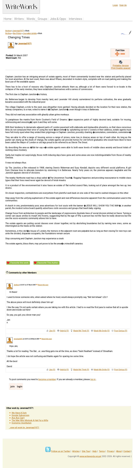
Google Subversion (20, 415)
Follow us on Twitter (60, 451)
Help (94, 451)
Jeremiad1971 (18, 31)
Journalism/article (30, 33)
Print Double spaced (120, 68)
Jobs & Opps (58, 19)
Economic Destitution (21, 423)
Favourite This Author (48, 263)
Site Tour (86, 451)
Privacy (110, 451)
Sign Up (123, 5)
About (119, 451)
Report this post (43, 285)
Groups (42, 19)
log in (93, 379)
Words (30, 19)
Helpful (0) (64, 331)
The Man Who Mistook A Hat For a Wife (30, 420)
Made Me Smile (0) (102, 331)
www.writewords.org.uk (90, 456)
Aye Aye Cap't (18, 418)
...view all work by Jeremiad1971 (24, 427)
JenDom (16, 285)
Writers (19, 19)
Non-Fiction (17, 33)
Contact (126, 451)
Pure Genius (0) (120, 331)
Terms (102, 451)
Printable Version (121, 65)
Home (7, 19)
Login (115, 5)
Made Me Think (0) (81, 331)
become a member (47, 379)
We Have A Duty (19, 413)
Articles (75, 451)
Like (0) (52, 331)
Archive (8, 31)
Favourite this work (19, 263)
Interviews (75, 19)
